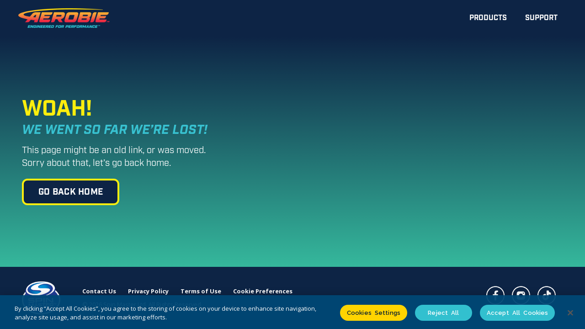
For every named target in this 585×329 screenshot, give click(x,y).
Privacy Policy (148, 291)
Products (488, 18)
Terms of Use (201, 291)
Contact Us (99, 291)
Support (541, 18)
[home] (64, 18)
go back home (70, 192)
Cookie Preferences (262, 291)
